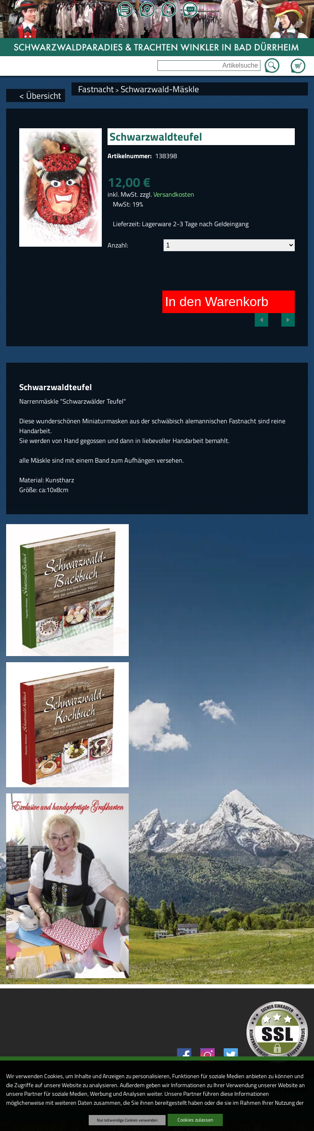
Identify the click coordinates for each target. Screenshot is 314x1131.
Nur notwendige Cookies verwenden (127, 1120)
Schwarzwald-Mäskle (160, 88)
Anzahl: (118, 245)
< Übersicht (40, 95)
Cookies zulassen (195, 1120)
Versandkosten (173, 194)
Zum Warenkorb (298, 61)
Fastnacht (96, 88)
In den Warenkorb (216, 301)
